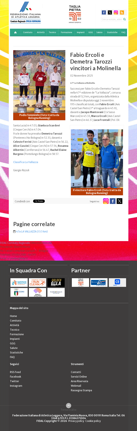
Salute (99, 32)
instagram (116, 12)
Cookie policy (93, 421)
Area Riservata (79, 381)
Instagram (16, 385)
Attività (40, 32)
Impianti (81, 32)
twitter (110, 12)
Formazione (66, 32)
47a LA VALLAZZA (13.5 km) (32, 231)
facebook (104, 12)
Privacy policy (76, 421)
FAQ (123, 32)
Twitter (14, 381)
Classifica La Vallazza (25, 162)
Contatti (76, 372)
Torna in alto (68, 409)
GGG (90, 32)
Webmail (76, 385)
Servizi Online (79, 376)
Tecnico (52, 32)
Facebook (15, 376)
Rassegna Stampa (81, 390)
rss (122, 12)
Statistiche (112, 32)
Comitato (27, 32)
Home (13, 316)
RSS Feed (15, 372)
